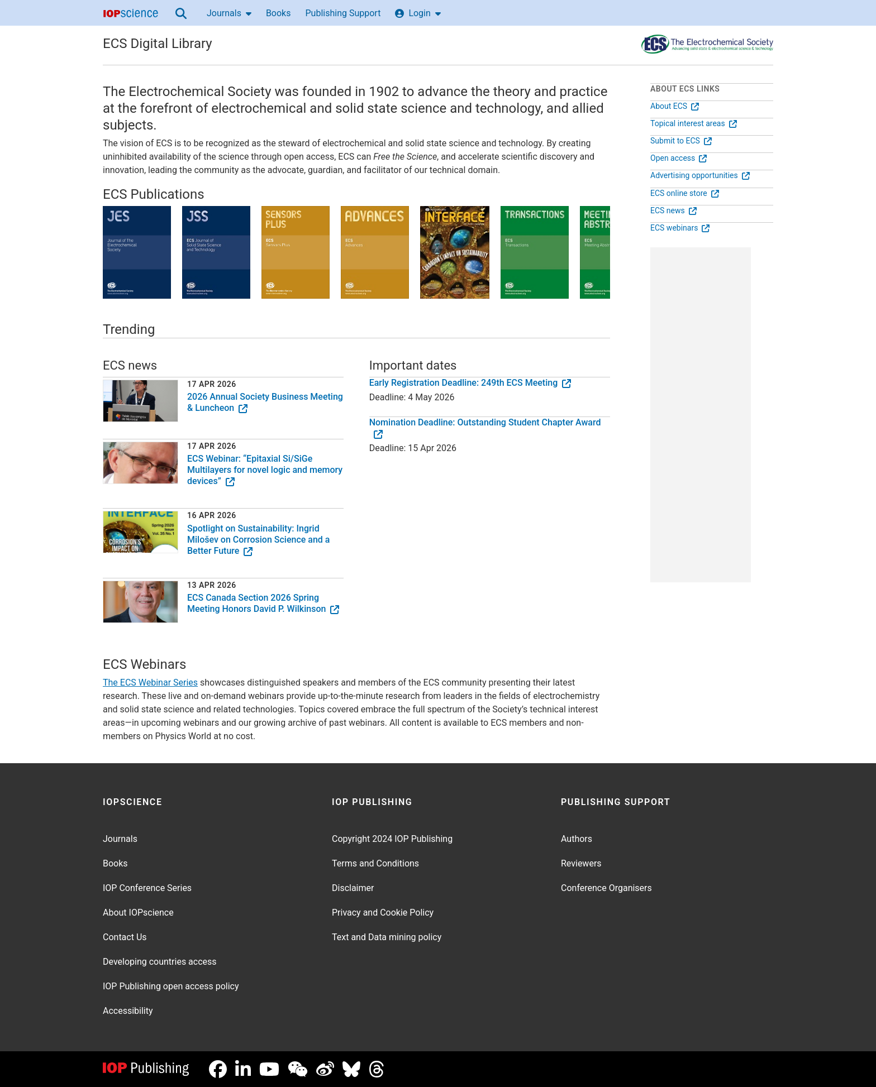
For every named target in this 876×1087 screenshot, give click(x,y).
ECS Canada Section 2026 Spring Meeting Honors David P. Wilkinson (263, 603)
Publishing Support (342, 13)
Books (278, 13)
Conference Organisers (606, 888)
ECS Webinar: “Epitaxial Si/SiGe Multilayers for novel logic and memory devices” (264, 469)
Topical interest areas (693, 123)
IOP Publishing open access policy (171, 986)
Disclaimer (353, 888)
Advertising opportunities (700, 175)
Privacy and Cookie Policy (383, 912)
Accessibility (128, 1010)
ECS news (673, 210)
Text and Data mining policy (386, 937)
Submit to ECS (681, 140)
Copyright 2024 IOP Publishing (392, 839)
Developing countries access (160, 961)
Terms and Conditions (375, 863)
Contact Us (125, 937)
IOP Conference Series (147, 888)
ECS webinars (680, 227)
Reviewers (581, 863)
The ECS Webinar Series (150, 682)
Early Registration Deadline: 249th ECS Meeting (470, 382)
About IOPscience (138, 912)
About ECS (674, 106)
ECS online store (684, 193)
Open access (678, 158)
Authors (576, 839)
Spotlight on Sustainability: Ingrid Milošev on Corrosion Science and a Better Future (258, 539)
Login (417, 13)
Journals (229, 13)
